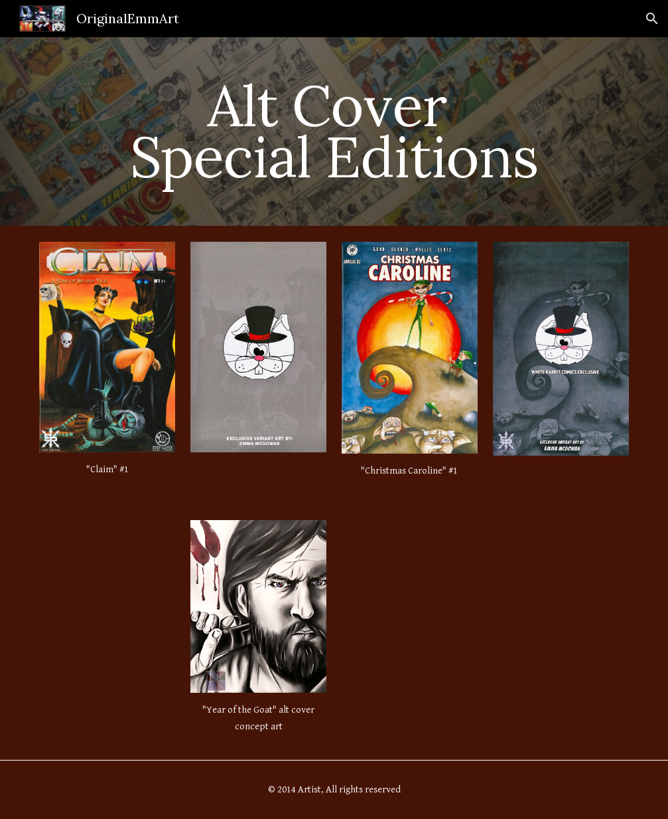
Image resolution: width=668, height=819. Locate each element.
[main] (334, 131)
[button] (652, 19)
